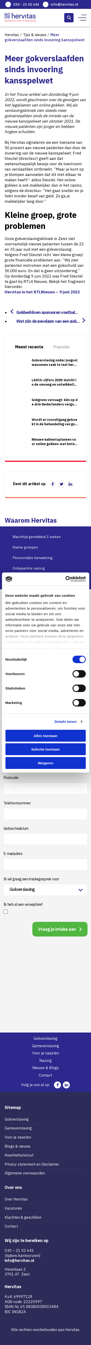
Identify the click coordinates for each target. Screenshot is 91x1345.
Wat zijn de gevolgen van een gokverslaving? (48, 321)
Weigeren (45, 763)
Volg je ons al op (35, 1084)
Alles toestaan (45, 736)
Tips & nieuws (34, 34)
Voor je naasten (45, 1053)
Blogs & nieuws (17, 1146)
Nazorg (45, 1060)
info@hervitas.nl (64, 4)
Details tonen (65, 722)
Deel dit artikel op (29, 483)
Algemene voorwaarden (25, 1173)
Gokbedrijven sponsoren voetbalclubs (47, 312)
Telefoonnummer (17, 803)
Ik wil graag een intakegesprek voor (31, 879)
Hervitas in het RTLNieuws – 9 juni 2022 (42, 292)
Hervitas (12, 34)
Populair (62, 347)
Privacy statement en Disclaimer (32, 1164)
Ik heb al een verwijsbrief (22, 904)
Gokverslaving (45, 1038)
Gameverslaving (45, 1045)
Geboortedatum (16, 828)
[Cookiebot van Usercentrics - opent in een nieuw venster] (65, 579)
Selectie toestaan (45, 749)
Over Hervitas (16, 1199)
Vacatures (13, 1208)
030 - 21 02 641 (26, 4)
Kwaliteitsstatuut (19, 1155)
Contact (45, 1075)
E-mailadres (12, 853)
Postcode (10, 777)
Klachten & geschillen (23, 1217)
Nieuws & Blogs (45, 1067)
